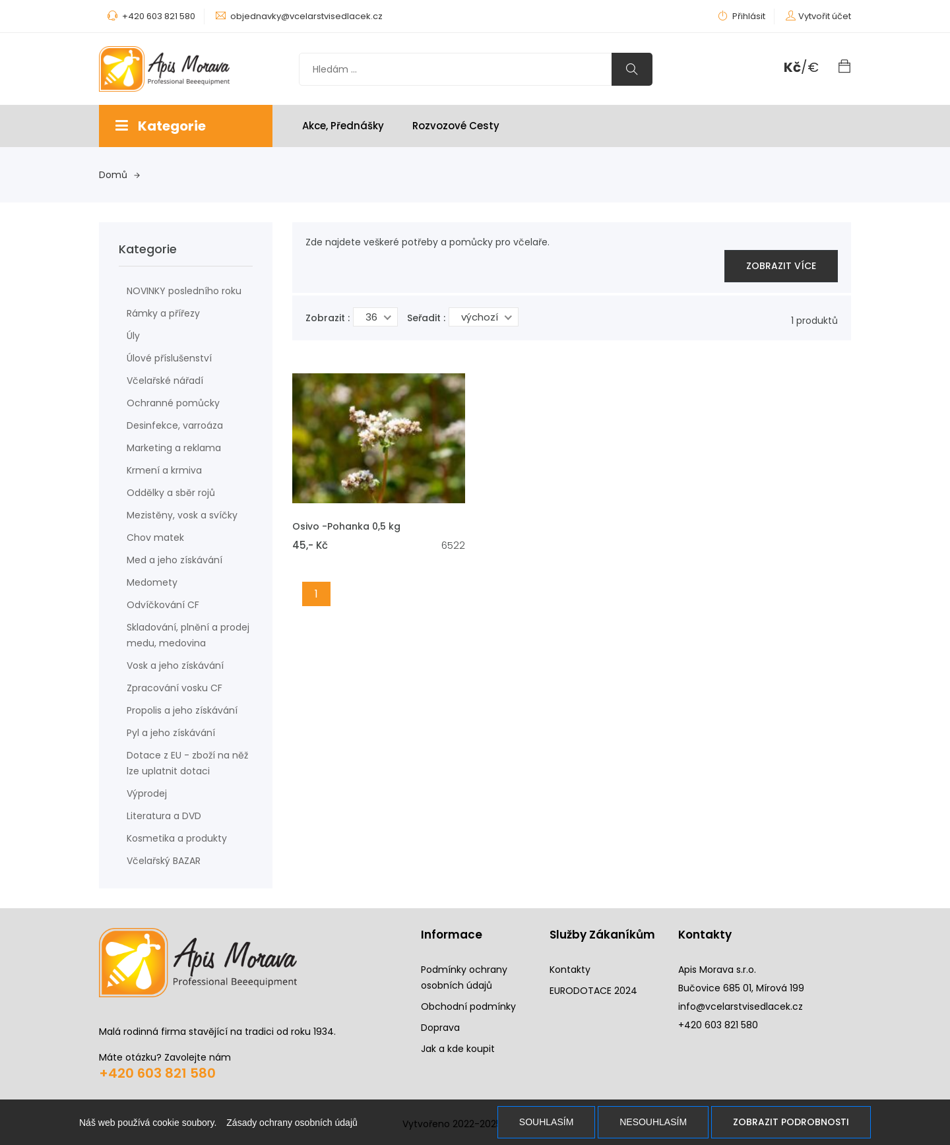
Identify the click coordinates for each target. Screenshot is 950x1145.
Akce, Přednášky (343, 126)
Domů (119, 174)
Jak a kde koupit (458, 1048)
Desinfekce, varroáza (175, 425)
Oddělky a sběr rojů (171, 492)
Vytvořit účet (824, 16)
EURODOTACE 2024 (593, 990)
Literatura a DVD (164, 815)
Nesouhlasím (653, 1122)
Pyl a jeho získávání (171, 732)
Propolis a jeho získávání (182, 710)
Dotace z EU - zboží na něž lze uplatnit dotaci (187, 763)
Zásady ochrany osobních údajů (291, 1122)
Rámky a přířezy (163, 313)
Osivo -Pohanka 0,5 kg (346, 526)
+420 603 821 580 (157, 1073)
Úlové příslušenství (169, 358)
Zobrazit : (327, 318)
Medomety (152, 582)
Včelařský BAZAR (164, 860)
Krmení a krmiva (164, 470)
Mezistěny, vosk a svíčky (182, 515)
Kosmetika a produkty (177, 838)
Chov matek (155, 537)
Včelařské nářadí (165, 380)
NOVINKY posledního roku (184, 290)
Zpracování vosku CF (174, 688)
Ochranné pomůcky (173, 403)
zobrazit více (781, 265)
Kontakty (570, 969)
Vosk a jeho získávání (175, 665)
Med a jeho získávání (174, 560)
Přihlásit (741, 16)
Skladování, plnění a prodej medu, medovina (188, 635)
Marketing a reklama (174, 447)
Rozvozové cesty (455, 126)
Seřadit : (426, 318)
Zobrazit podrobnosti (791, 1122)
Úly (133, 335)
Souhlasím (546, 1122)
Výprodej (147, 793)
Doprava (440, 1027)
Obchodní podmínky (468, 1006)
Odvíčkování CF (163, 604)
